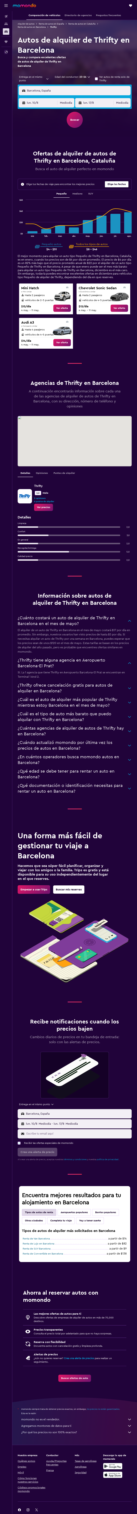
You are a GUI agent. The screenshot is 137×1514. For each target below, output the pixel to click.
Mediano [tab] (77, 194)
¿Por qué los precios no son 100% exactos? (76, 1432)
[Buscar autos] (6, 31)
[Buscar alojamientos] (6, 24)
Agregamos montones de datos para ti (76, 1426)
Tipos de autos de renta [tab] (39, 1212)
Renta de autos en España (51, 24)
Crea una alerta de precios (79, 1358)
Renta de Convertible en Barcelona (43, 1254)
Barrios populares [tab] (105, 1212)
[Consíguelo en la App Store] (112, 1475)
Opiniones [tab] (42, 473)
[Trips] (6, 41)
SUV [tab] (90, 194)
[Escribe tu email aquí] (78, 1133)
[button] (6, 5)
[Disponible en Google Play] (112, 1466)
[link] (62, 308)
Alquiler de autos (26, 24)
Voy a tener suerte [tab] (90, 1220)
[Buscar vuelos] (6, 16)
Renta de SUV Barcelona (36, 1249)
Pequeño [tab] (61, 194)
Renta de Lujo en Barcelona (38, 1244)
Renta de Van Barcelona (36, 1238)
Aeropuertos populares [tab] (74, 1212)
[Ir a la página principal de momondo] (24, 5)
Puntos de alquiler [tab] (64, 473)
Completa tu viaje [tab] (61, 1220)
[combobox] (34, 78)
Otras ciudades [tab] (34, 1220)
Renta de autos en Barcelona (32, 27)
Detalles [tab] (25, 473)
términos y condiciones (75, 1159)
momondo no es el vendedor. (76, 1419)
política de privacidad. (108, 1159)
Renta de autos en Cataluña (81, 24)
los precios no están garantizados (103, 1409)
